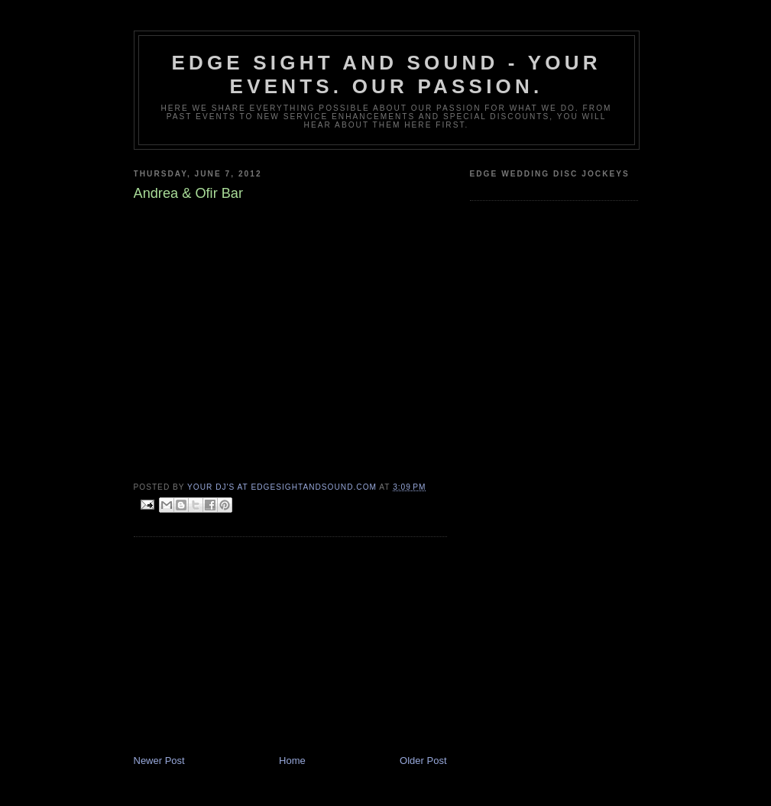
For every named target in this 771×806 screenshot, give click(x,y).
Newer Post (159, 760)
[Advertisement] (248, 647)
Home (292, 760)
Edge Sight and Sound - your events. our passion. (386, 74)
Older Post (423, 760)
